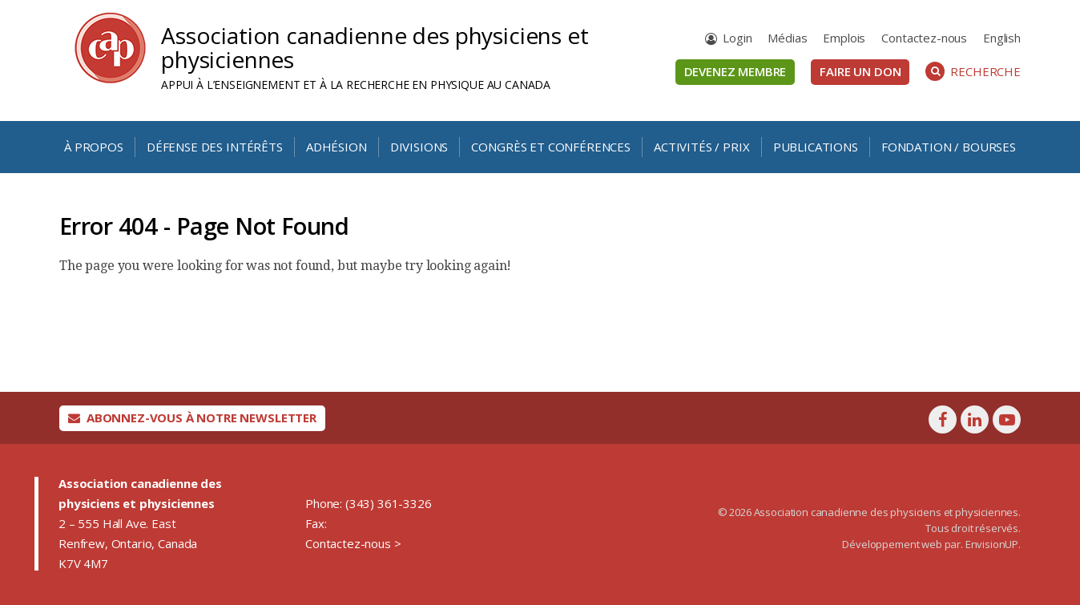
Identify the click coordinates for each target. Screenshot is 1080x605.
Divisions (419, 147)
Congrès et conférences (550, 147)
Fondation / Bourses (948, 147)
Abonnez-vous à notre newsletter (192, 417)
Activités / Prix (701, 147)
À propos (93, 147)
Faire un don (860, 71)
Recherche (973, 71)
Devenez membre (735, 71)
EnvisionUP (991, 544)
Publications (815, 147)
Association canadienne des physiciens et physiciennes (375, 47)
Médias (787, 38)
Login (737, 38)
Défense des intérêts (215, 147)
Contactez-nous (924, 38)
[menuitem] (1002, 38)
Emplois (844, 38)
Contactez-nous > (353, 543)
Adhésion (336, 147)
